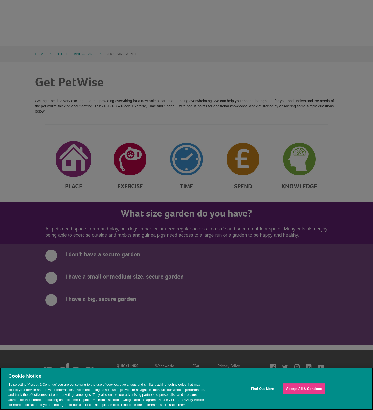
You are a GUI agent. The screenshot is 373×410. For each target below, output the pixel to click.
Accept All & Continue (304, 388)
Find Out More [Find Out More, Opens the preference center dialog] (262, 388)
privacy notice (192, 400)
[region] (186, 389)
